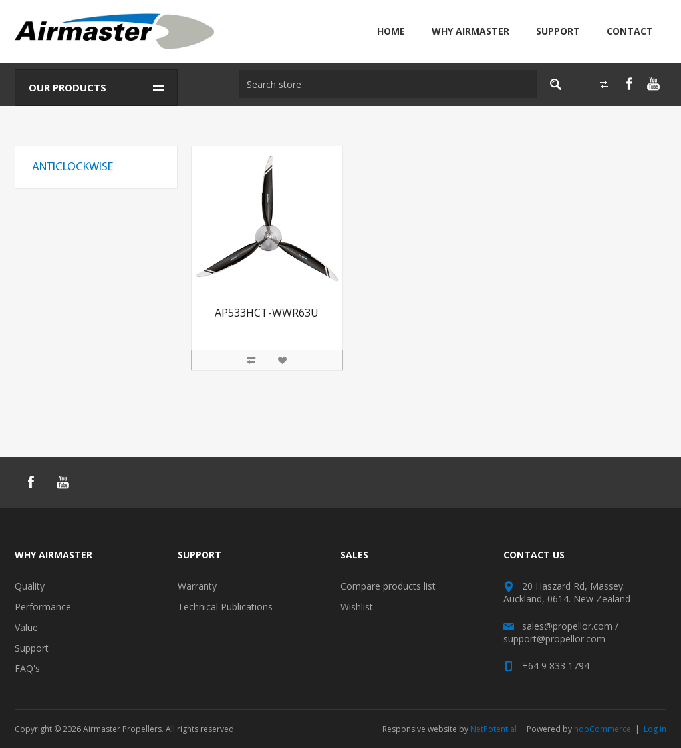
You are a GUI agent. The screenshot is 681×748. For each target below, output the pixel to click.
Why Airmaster (470, 31)
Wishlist (356, 606)
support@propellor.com (554, 638)
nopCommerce (602, 729)
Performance (43, 606)
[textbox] (386, 84)
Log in (655, 729)
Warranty (197, 586)
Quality (30, 586)
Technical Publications (225, 606)
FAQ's (27, 668)
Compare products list (388, 586)
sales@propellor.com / (570, 626)
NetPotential (493, 729)
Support (558, 31)
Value (26, 627)
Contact (630, 31)
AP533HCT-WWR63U (267, 313)
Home (391, 31)
